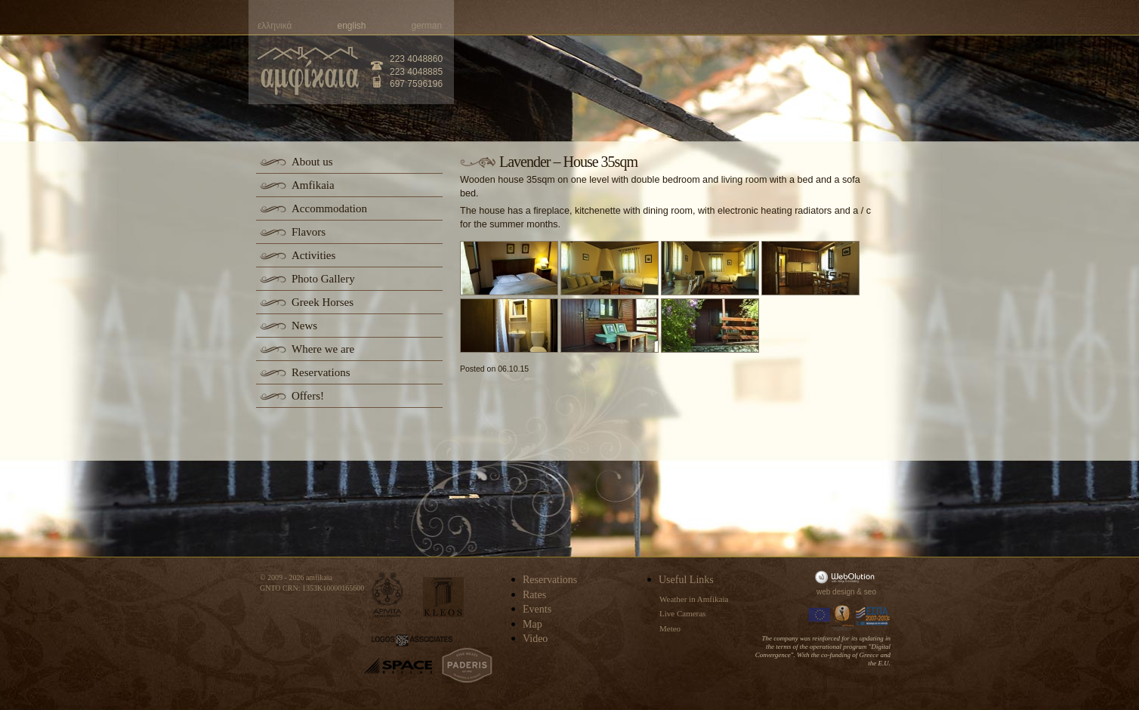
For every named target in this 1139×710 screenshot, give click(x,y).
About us (312, 162)
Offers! (308, 396)
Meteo (670, 628)
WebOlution (847, 577)
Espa (873, 616)
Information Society (844, 616)
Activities (313, 255)
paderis (467, 665)
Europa (819, 616)
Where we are (323, 349)
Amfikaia (313, 185)
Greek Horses (322, 302)
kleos (443, 597)
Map (532, 624)
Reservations (321, 372)
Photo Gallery (323, 279)
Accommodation (329, 208)
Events (537, 609)
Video (535, 638)
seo (870, 592)
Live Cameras (682, 613)
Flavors (309, 232)
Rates (534, 594)
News (304, 326)
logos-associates (412, 640)
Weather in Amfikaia (693, 599)
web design (835, 592)
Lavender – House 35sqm (568, 161)
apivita (388, 595)
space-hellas (398, 666)
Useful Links (686, 579)
